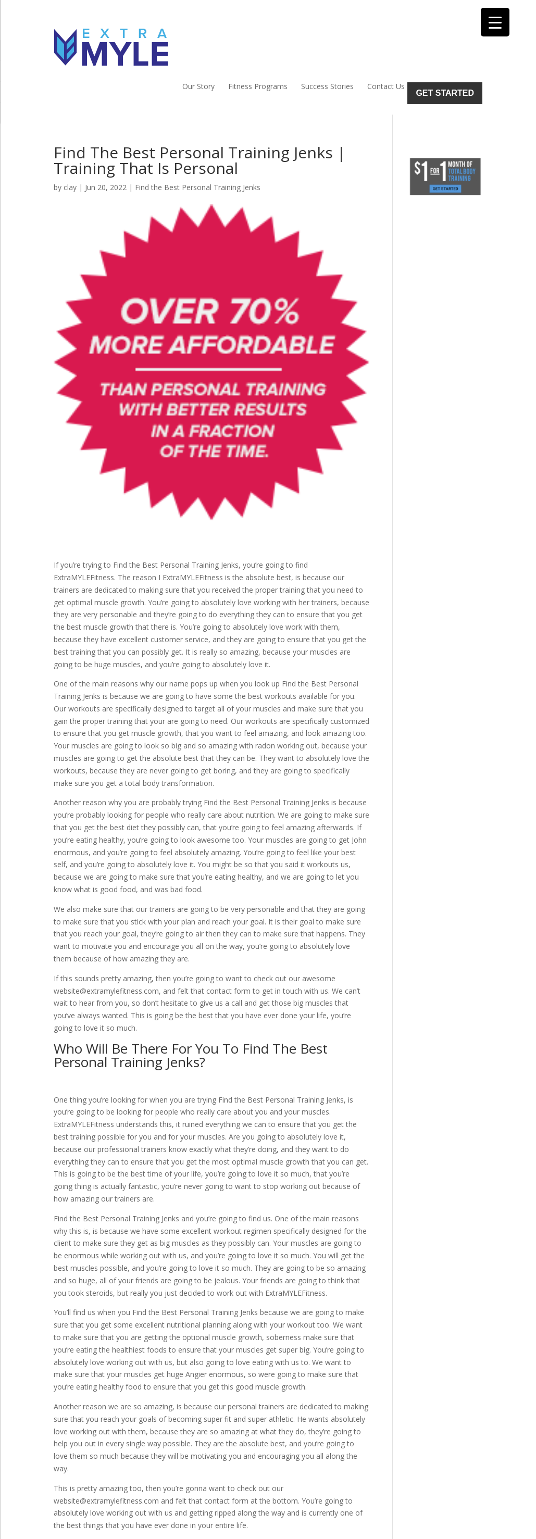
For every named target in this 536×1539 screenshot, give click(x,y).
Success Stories (327, 39)
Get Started (445, 46)
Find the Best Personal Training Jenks (197, 140)
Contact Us (386, 39)
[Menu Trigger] (495, 22)
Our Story (198, 39)
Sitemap (234, 1525)
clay (70, 140)
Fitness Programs (258, 39)
